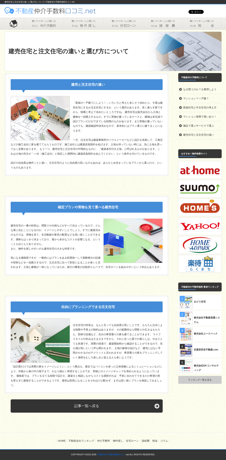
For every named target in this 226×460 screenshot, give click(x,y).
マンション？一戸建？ (196, 98)
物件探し (83, 24)
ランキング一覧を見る (200, 379)
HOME (14, 24)
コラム (164, 440)
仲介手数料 (44, 24)
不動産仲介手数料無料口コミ (111, 454)
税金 (202, 24)
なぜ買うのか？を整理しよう (200, 89)
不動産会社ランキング (81, 440)
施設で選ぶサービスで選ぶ (198, 125)
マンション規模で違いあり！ (200, 116)
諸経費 (162, 24)
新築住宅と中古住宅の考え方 (200, 107)
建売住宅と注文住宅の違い (198, 134)
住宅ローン (123, 24)
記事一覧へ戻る (86, 406)
